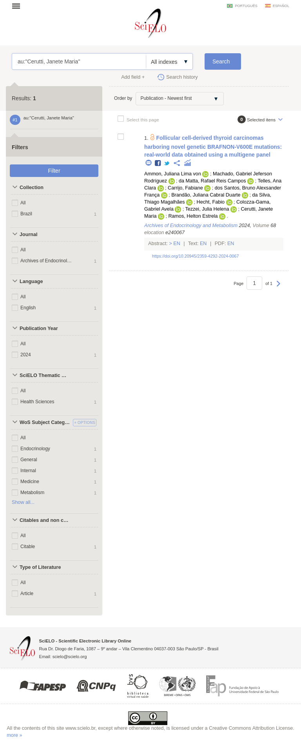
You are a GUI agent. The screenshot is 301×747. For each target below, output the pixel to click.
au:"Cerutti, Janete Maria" (79, 61)
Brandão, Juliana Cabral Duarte (205, 195)
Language (31, 281)
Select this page (143, 119)
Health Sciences (37, 401)
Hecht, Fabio (211, 202)
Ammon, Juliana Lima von (172, 174)
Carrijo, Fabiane (185, 188)
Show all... (23, 502)
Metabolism (32, 492)
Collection (32, 187)
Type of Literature (40, 567)
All (22, 203)
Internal (28, 470)
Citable (27, 546)
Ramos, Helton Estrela (193, 216)
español (281, 6)
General (28, 459)
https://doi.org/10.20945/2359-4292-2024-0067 (195, 256)
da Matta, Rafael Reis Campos (212, 181)
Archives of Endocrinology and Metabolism (46, 260)
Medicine (29, 481)
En (177, 243)
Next (278, 287)
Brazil (26, 214)
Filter (54, 171)
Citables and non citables (45, 520)
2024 (25, 354)
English (28, 307)
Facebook (158, 163)
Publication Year (39, 328)
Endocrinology (35, 448)
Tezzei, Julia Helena (207, 209)
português (246, 6)
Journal (29, 234)
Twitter (167, 163)
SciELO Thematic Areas (45, 375)
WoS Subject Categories (45, 422)
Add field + (133, 77)
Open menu (18, 6)
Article (26, 593)
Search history (182, 77)
